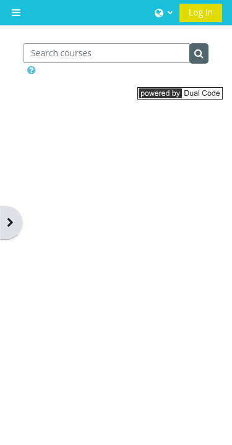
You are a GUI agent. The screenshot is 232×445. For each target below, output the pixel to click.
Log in (201, 12)
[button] (162, 12)
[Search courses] (107, 53)
